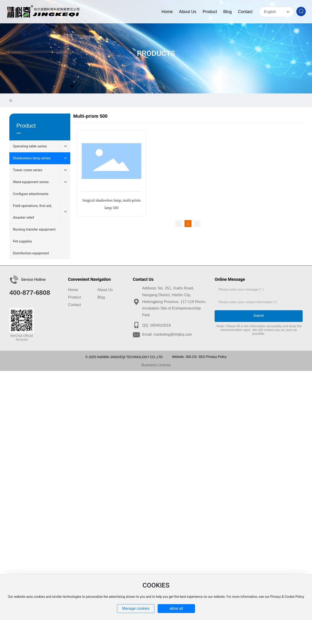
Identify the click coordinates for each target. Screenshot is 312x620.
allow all (176, 608)
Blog (101, 297)
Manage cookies (135, 608)
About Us (105, 290)
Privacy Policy (216, 357)
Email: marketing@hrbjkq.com (167, 334)
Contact (74, 305)
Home (73, 290)
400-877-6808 (29, 292)
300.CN (191, 357)
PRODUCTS (156, 53)
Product (74, 297)
